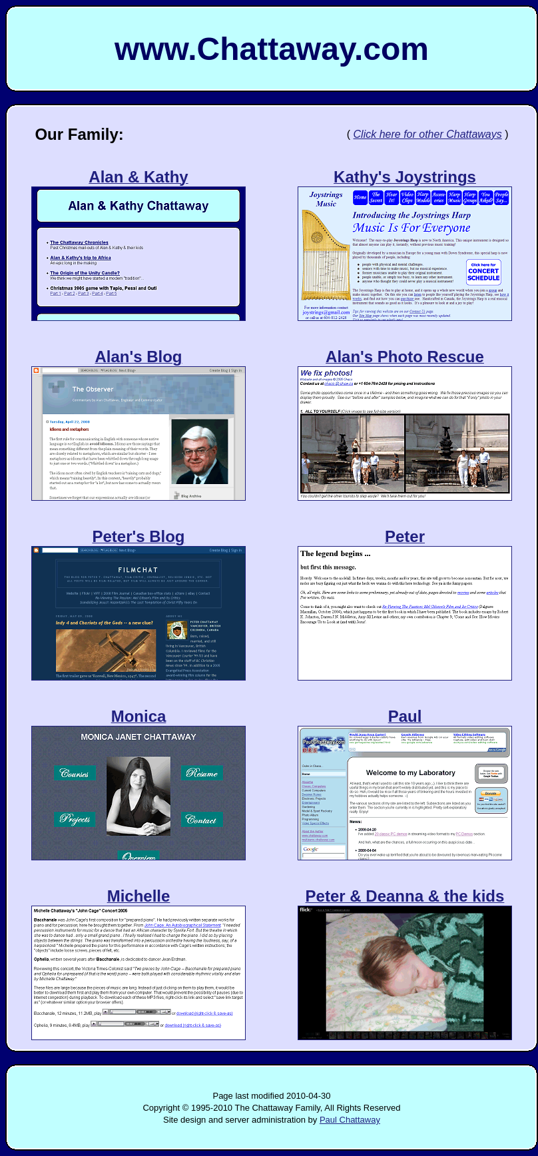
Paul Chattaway (350, 1120)
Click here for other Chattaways (428, 134)
